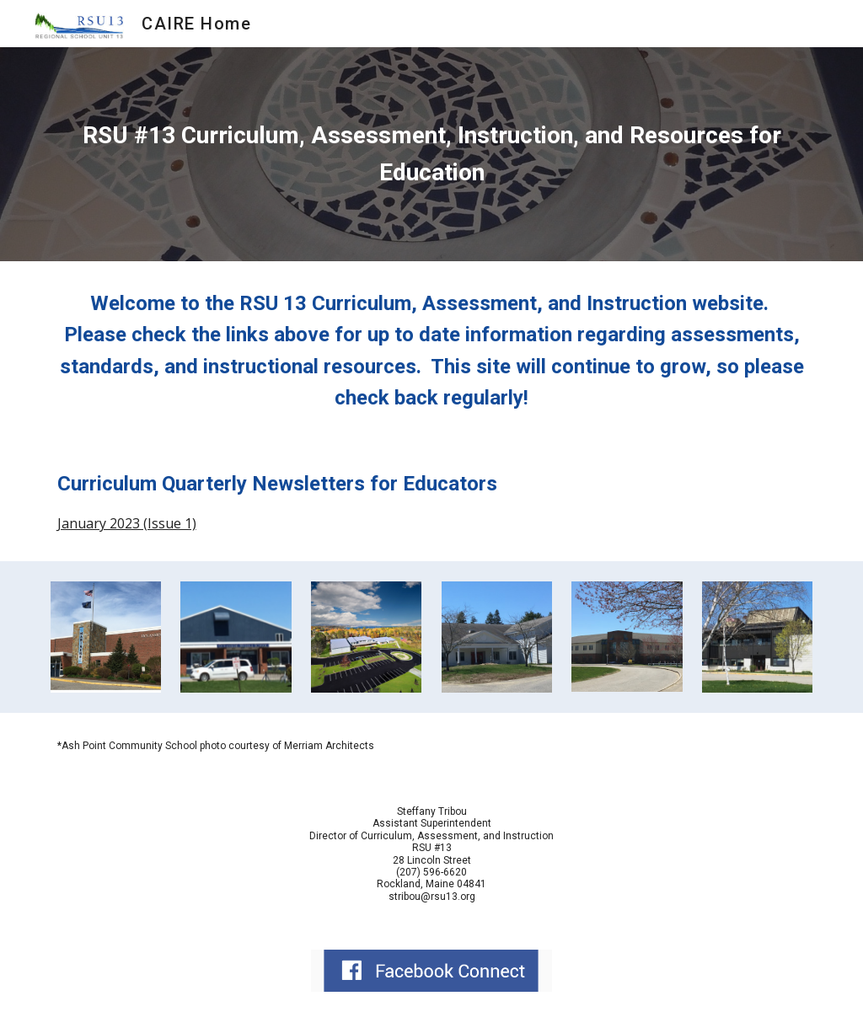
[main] (432, 153)
